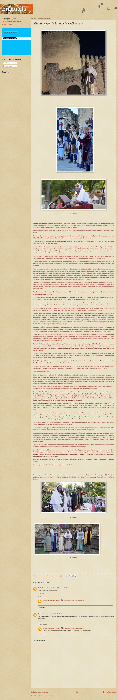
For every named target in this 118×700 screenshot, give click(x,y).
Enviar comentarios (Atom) (46, 696)
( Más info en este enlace (95, 310)
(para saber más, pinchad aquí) (90, 299)
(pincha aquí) (46, 400)
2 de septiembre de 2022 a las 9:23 (52, 614)
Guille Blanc (41, 588)
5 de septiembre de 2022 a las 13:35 (73, 628)
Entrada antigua (109, 692)
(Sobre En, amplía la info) (103, 331)
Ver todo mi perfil (7, 24)
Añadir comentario (39, 640)
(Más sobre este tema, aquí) (41, 371)
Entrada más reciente (39, 692)
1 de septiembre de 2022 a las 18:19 (56, 588)
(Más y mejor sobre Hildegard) (53, 340)
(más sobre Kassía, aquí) (101, 305)
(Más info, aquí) (67, 357)
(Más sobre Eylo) (72, 394)
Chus (39, 614)
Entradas (6, 63)
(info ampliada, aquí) (61, 323)
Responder (41, 593)
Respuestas (43, 597)
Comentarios (7, 66)
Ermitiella (14, 8)
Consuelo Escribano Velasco (51, 600)
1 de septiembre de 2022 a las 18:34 (73, 600)
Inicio (76, 692)
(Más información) (67, 383)
